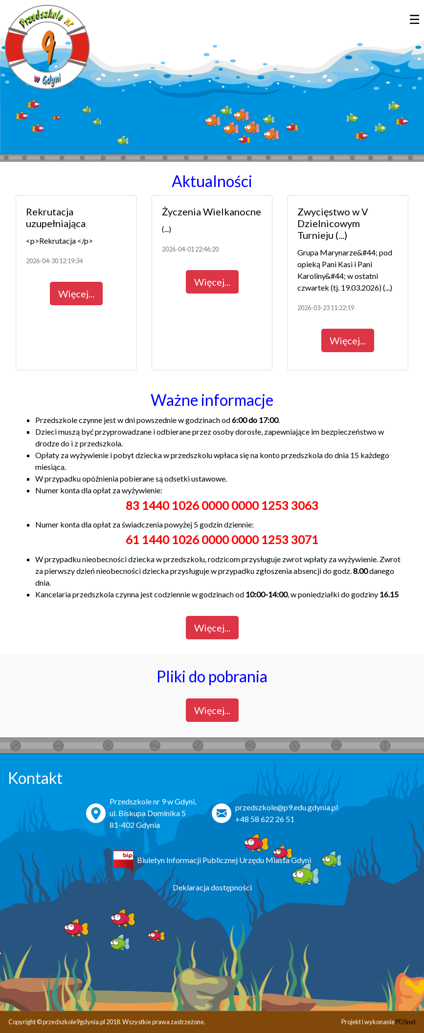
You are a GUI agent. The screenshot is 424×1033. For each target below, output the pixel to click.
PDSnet (406, 1022)
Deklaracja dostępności (212, 887)
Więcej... (76, 293)
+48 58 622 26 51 (264, 818)
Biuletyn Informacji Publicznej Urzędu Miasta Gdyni (224, 859)
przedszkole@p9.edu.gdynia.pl (286, 807)
